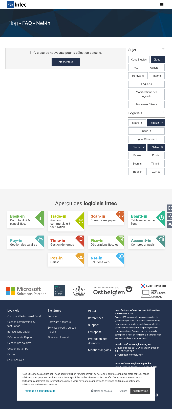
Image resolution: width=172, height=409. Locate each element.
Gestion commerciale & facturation (21, 324)
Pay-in (137, 155)
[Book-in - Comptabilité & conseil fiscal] (25, 219)
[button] (146, 51)
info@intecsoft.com (132, 354)
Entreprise (95, 332)
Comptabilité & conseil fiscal (24, 316)
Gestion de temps (17, 348)
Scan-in (137, 163)
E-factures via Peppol (19, 337)
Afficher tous (65, 62)
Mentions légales (99, 350)
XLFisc (156, 171)
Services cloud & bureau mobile (62, 329)
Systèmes (54, 310)
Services (52, 316)
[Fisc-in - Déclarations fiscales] (106, 242)
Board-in (137, 122)
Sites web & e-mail (58, 337)
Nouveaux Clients (146, 104)
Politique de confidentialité (39, 390)
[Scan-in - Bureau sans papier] (106, 218)
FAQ (136, 67)
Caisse (11, 354)
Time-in (155, 163)
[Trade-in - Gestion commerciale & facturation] (66, 221)
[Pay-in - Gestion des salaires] (25, 242)
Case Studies (139, 59)
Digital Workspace (146, 139)
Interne (157, 75)
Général (154, 67)
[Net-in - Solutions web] (106, 260)
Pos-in (156, 155)
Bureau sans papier (18, 331)
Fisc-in (137, 147)
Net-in (155, 147)
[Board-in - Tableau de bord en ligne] (146, 219)
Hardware (138, 75)
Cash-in (146, 131)
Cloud (157, 59)
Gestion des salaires (19, 343)
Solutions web (15, 360)
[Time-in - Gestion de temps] (66, 242)
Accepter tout (140, 390)
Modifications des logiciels (146, 94)
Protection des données (97, 341)
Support (93, 325)
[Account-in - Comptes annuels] (146, 242)
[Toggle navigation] (162, 4)
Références (95, 318)
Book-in (155, 122)
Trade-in (137, 171)
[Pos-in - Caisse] (66, 260)
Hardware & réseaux (59, 322)
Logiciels (146, 84)
